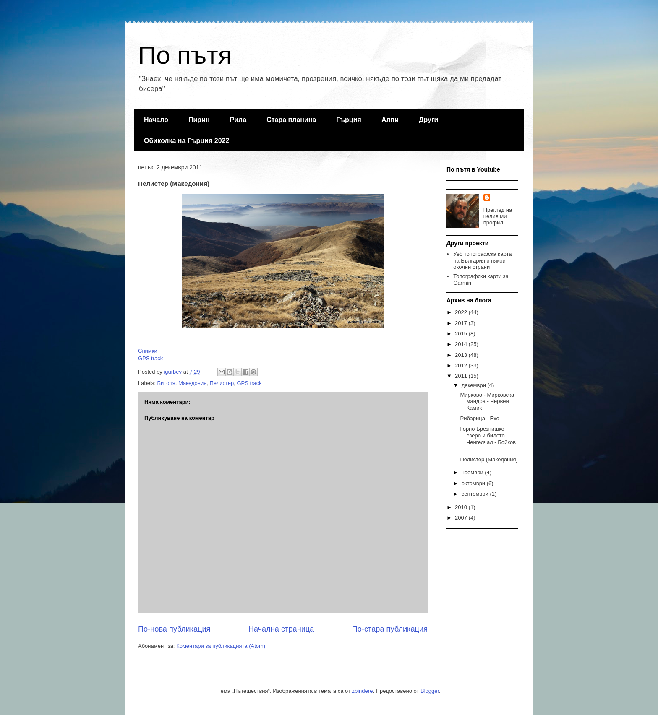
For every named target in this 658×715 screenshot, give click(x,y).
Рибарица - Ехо (479, 418)
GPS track (150, 358)
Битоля (166, 383)
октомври (474, 483)
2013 (462, 355)
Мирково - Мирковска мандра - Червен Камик (487, 401)
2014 (462, 344)
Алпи (390, 119)
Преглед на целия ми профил (497, 216)
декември (475, 385)
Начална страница (281, 629)
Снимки (147, 351)
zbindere (362, 691)
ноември (473, 472)
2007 (462, 518)
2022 (462, 312)
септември (476, 494)
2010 (462, 507)
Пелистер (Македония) (488, 459)
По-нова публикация (174, 629)
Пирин (199, 119)
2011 (462, 376)
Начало (156, 119)
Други (428, 119)
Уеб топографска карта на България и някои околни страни (482, 260)
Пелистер (221, 383)
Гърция (348, 119)
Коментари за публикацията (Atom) (220, 646)
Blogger (429, 691)
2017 (462, 323)
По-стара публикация (390, 629)
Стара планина (291, 119)
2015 (462, 333)
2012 (462, 365)
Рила (238, 119)
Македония (192, 383)
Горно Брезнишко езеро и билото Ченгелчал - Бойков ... (488, 439)
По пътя (185, 55)
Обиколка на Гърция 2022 (186, 140)
